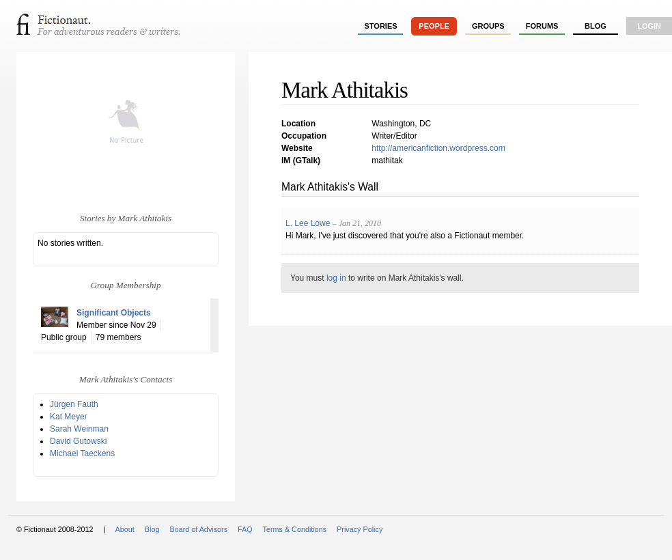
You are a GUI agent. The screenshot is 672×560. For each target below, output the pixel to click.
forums (542, 26)
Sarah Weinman (79, 429)
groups (488, 26)
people (434, 26)
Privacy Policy (359, 529)
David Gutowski (78, 441)
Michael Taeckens (82, 453)
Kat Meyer (68, 416)
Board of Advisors (198, 529)
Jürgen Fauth (74, 404)
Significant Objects (113, 313)
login (649, 26)
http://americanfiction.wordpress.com (438, 148)
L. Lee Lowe (307, 223)
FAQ (245, 529)
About (125, 529)
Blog (595, 26)
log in (336, 278)
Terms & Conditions (295, 529)
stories (381, 26)
